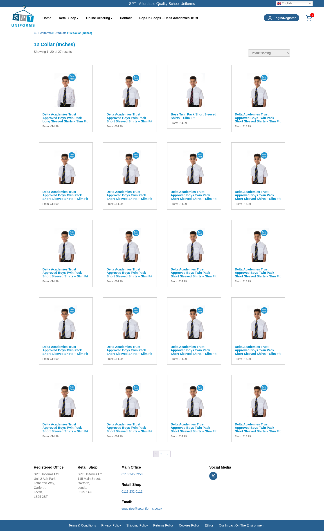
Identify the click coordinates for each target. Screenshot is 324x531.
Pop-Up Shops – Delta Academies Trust (168, 18)
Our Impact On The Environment (241, 525)
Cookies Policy (189, 525)
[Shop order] (269, 53)
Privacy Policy (111, 525)
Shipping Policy (137, 525)
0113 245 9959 (132, 474)
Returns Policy (163, 525)
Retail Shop (69, 18)
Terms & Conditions (82, 525)
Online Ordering (99, 18)
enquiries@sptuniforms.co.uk (142, 508)
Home (47, 18)
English (284, 3)
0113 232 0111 (132, 491)
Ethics (209, 525)
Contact (126, 18)
